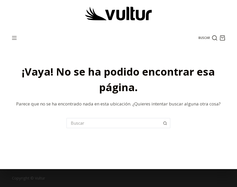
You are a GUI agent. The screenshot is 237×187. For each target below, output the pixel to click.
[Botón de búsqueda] (165, 123)
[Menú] (14, 38)
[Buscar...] (113, 123)
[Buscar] (207, 38)
